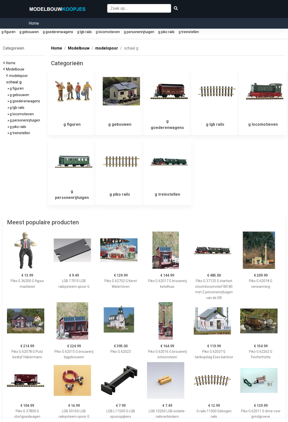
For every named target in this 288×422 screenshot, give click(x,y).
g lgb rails (84, 32)
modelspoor (19, 76)
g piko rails (166, 32)
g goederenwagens (58, 32)
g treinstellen (188, 32)
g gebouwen (29, 32)
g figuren (8, 32)
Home (34, 23)
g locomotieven (107, 32)
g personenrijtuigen (139, 32)
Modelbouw (16, 69)
